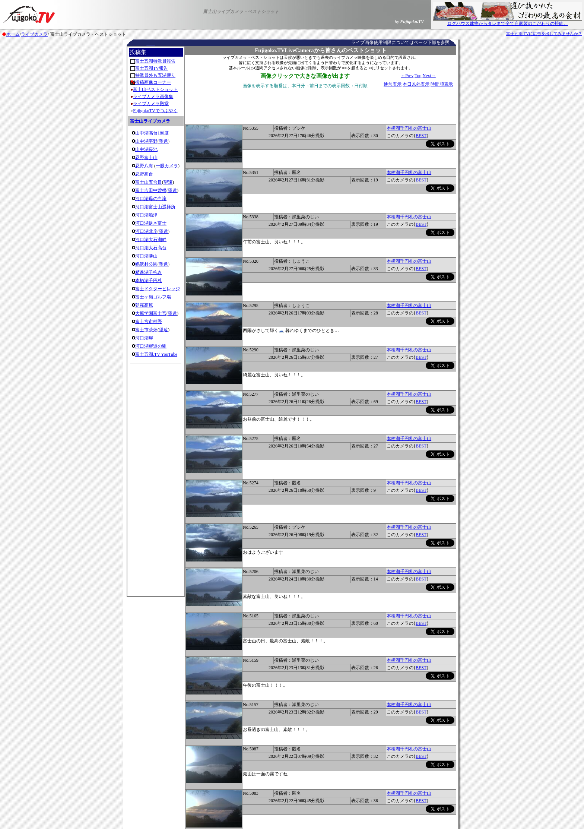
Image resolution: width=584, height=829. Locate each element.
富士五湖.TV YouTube (156, 354)
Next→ (428, 75)
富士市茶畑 (146, 329)
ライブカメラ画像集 (153, 96)
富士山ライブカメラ (150, 121)
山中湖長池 (146, 149)
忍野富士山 (146, 157)
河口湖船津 (146, 215)
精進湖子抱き (148, 272)
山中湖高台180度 (152, 133)
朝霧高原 (144, 305)
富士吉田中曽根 (150, 190)
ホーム (13, 34)
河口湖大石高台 (150, 247)
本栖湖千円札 (148, 280)
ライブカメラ (34, 34)
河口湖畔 (144, 338)
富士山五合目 (148, 182)
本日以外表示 (416, 84)
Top (418, 75)
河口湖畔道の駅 (150, 346)
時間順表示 (442, 84)
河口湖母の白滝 (150, 198)
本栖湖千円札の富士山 (409, 128)
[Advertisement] (156, 478)
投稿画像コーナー (153, 82)
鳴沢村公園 (146, 264)
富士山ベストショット (155, 89)
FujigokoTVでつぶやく (155, 110)
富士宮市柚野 (148, 321)
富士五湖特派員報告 (155, 61)
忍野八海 (144, 165)
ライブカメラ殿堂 (151, 103)
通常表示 (393, 84)
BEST (421, 135)
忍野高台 (144, 174)
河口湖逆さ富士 (150, 223)
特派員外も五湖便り (155, 75)
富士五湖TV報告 (151, 68)
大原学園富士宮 (150, 313)
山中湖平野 (146, 141)
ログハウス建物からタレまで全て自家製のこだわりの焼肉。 (507, 21)
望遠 (163, 141)
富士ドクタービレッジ (157, 288)
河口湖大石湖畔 (150, 239)
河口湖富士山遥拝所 (155, 206)
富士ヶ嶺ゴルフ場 (153, 297)
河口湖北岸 (146, 231)
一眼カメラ (167, 165)
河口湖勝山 (146, 256)
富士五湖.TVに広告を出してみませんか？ (544, 34)
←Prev (407, 75)
